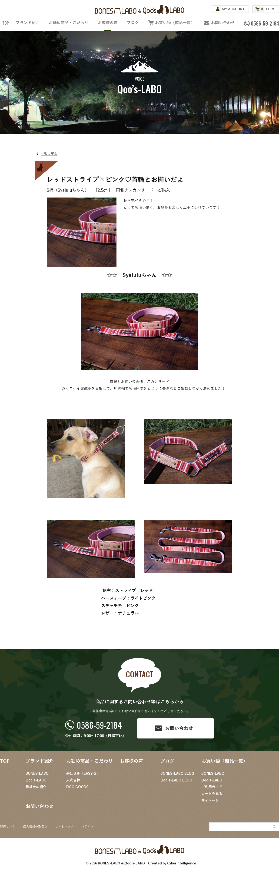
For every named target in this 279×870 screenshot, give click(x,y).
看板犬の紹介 (36, 787)
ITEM (264, 9)
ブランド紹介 (28, 23)
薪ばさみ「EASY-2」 (83, 773)
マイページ (210, 800)
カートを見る (211, 794)
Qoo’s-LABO (36, 780)
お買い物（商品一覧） (175, 23)
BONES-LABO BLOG (177, 773)
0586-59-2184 (99, 725)
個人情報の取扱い (35, 826)
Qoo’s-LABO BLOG (176, 780)
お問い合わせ (223, 23)
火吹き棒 (73, 780)
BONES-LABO (37, 773)
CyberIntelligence (181, 863)
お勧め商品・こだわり (68, 23)
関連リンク (7, 826)
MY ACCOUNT (233, 9)
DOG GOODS (77, 787)
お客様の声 (108, 23)
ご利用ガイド (211, 787)
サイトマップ (64, 826)
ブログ (133, 23)
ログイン (87, 826)
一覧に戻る (49, 154)
